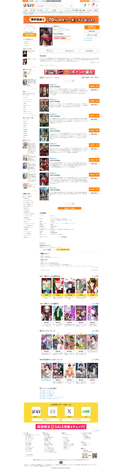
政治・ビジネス (27, 105)
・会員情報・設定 (47, 438)
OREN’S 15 (53, 143)
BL (47, 10)
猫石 (33, 180)
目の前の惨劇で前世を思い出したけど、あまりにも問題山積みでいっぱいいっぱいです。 (32, 176)
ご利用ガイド (27, 41)
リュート (59, 354)
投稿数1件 (61, 29)
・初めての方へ (66, 442)
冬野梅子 (69, 298)
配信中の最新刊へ (89, 40)
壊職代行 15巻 (93, 324)
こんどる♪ (29, 71)
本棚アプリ (26, 237)
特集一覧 (26, 221)
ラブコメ (25, 97)
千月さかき (81, 354)
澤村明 (29, 168)
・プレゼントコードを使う (49, 449)
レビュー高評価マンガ (28, 225)
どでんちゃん (82, 325)
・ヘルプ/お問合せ (66, 440)
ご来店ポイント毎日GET (29, 214)
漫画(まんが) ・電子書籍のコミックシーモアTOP (33, 12)
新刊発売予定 (26, 198)
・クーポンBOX (46, 441)
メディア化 (89, 10)
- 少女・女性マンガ (29, 437)
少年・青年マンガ (48, 12)
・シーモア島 (65, 439)
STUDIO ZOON (31, 159)
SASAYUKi (55, 354)
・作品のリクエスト (67, 446)
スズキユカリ (70, 325)
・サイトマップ (66, 449)
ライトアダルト (96, 10)
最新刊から (97, 77)
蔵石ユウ (55, 298)
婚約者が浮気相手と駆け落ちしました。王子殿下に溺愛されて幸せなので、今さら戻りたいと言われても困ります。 (32, 146)
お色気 (25, 103)
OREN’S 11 (53, 84)
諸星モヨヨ (78, 383)
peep (82, 383)
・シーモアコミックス (86, 439)
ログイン (94, 1)
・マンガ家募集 (85, 436)
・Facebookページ (86, 443)
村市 (77, 354)
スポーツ (25, 109)
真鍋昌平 (25, 129)
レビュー (37, 1)
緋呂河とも (26, 123)
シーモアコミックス (54, 10)
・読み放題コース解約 (48, 444)
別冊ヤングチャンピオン (85, 12)
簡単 (88, 77)
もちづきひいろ (90, 325)
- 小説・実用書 (28, 444)
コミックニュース (27, 231)
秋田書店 (61, 12)
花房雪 (59, 383)
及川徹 (28, 85)
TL (61, 10)
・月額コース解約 (47, 443)
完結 (42, 65)
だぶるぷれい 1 (92, 297)
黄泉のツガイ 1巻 (46, 297)
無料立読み (46, 322)
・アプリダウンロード (67, 434)
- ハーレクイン (28, 446)
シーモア (25, 1)
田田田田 (95, 325)
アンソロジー (26, 119)
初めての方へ (27, 43)
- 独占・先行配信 (28, 448)
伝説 (51, 218)
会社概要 (34, 459)
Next (98, 287)
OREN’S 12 (53, 99)
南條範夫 (25, 131)
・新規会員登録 (46, 434)
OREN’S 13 (53, 114)
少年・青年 (33, 10)
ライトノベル (68, 10)
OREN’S (26, 14)
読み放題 (31, 1)
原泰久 (25, 125)
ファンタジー (26, 95)
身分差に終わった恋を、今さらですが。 (32, 157)
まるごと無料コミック (28, 202)
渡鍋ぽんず (30, 158)
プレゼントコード (27, 235)
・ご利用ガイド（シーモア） (69, 443)
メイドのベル (92, 382)
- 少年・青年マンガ (29, 436)
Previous (40, 287)
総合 (26, 10)
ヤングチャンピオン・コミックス (72, 12)
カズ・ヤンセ (56, 28)
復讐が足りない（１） (69, 297)
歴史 (25, 107)
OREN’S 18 (53, 188)
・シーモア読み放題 (28, 454)
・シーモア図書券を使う (48, 448)
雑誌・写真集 (82, 10)
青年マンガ (55, 12)
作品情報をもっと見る (95, 62)
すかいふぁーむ (71, 354)
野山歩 (82, 298)
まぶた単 (29, 180)
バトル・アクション (28, 99)
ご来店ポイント (46, 419)
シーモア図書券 (27, 233)
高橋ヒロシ (63, 28)
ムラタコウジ (92, 298)
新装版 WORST (31, 51)
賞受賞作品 (26, 217)
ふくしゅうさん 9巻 (46, 324)
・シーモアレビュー (28, 456)
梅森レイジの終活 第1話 (58, 297)
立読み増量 (69, 295)
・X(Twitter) (84, 445)
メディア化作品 (27, 219)
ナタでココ (43, 325)
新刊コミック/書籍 (27, 196)
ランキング (27, 200)
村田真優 (29, 185)
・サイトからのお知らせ (48, 450)
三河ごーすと (55, 383)
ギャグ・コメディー (28, 101)
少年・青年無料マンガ (28, 206)
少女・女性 (40, 10)
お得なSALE (26, 210)
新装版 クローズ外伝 (31, 59)
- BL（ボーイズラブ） (29, 439)
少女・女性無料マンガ (28, 204)
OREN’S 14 (53, 129)
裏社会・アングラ (27, 111)
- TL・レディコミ (28, 440)
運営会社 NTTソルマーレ (84, 459)
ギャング (59, 218)
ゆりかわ (69, 383)
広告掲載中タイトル (28, 227)
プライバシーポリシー (44, 459)
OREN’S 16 (53, 158)
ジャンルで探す (40, 6)
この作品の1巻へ (89, 38)
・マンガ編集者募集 (86, 437)
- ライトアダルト (28, 451)
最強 (63, 218)
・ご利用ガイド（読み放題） (69, 444)
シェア (58, 236)
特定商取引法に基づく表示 (63, 459)
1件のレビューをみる (56, 247)
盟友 (66, 218)
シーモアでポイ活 (27, 215)
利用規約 (38, 459)
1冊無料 (46, 295)
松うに (50, 354)
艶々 (25, 137)
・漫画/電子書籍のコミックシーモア (31, 434)
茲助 (35, 180)
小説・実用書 (75, 10)
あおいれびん (30, 150)
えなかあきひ (92, 383)
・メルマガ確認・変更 (48, 437)
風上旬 (28, 73)
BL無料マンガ (27, 208)
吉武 (85, 354)
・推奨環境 (65, 447)
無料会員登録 (85, 1)
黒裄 (32, 152)
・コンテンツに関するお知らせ (49, 452)
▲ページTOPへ (96, 430)
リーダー (55, 218)
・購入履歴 (45, 440)
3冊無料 (58, 295)
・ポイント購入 (46, 436)
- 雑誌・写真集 (28, 443)
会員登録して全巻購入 (69, 208)
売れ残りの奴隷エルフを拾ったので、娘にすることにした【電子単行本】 (32, 166)
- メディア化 (27, 450)
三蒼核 (47, 325)
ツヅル (79, 298)
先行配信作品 (27, 212)
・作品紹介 (84, 434)
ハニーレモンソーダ (32, 184)
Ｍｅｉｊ (25, 127)
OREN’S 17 (53, 173)
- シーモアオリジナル (29, 447)
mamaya (89, 351)
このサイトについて (72, 459)
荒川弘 (25, 121)
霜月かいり (26, 133)
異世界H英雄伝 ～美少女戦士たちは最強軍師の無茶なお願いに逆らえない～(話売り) (31, 82)
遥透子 (32, 168)
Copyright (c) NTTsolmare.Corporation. (61, 468)
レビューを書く (57, 31)
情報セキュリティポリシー (53, 459)
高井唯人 (58, 325)
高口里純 (25, 135)
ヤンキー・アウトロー (28, 113)
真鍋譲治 (66, 354)
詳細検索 (26, 229)
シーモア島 (42, 1)
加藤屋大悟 (78, 325)
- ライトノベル (28, 441)
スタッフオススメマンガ (29, 223)
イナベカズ (60, 298)
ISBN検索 (78, 459)
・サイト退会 (46, 446)
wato (65, 325)
